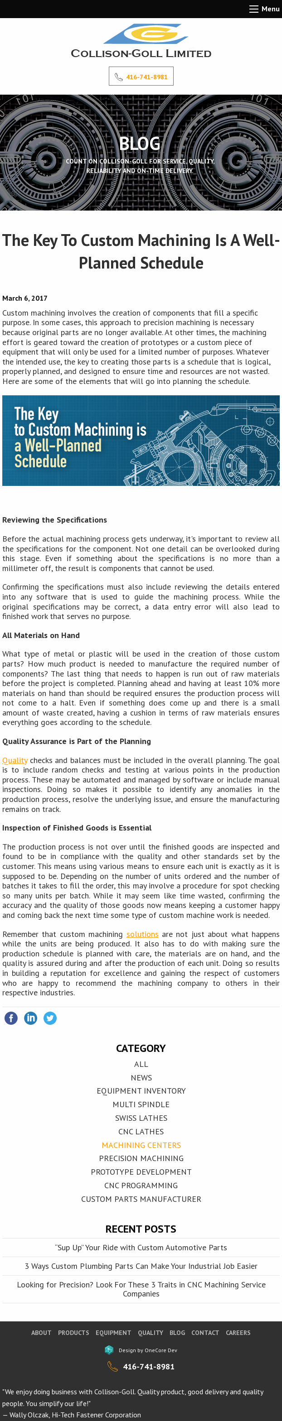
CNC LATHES (141, 1131)
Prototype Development (141, 1172)
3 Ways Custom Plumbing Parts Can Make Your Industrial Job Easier (141, 1266)
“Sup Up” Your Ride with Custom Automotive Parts (141, 1247)
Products (73, 1333)
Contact (205, 1333)
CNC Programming (141, 1185)
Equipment (113, 1333)
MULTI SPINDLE (141, 1104)
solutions (142, 934)
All (141, 1064)
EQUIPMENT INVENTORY (141, 1090)
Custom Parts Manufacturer (141, 1199)
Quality (14, 760)
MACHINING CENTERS (141, 1145)
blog (177, 1333)
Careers (238, 1333)
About (41, 1333)
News (141, 1077)
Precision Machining (141, 1158)
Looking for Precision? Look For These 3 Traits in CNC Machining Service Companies (141, 1289)
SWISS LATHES (141, 1118)
